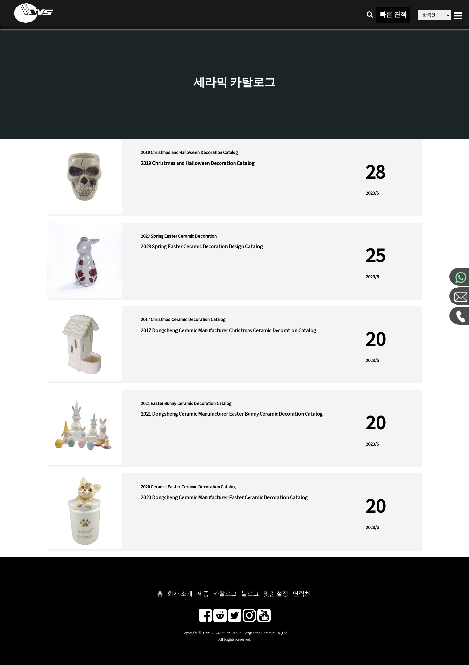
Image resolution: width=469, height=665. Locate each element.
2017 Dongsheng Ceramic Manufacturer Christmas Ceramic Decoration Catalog (228, 330)
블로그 (250, 593)
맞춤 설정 (276, 593)
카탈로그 (225, 593)
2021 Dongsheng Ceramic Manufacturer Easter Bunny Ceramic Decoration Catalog (232, 414)
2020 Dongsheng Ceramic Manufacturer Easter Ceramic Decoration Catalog (224, 497)
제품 (203, 593)
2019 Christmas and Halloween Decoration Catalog (198, 163)
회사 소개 (179, 593)
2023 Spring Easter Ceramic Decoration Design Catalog (202, 246)
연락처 (301, 593)
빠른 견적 (393, 14)
